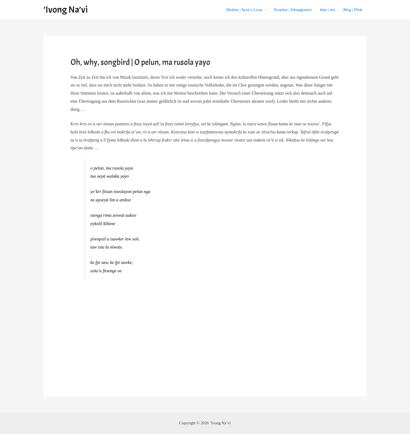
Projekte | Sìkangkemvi (293, 10)
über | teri (327, 10)
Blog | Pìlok (352, 10)
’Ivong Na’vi (65, 10)
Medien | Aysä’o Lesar (244, 10)
